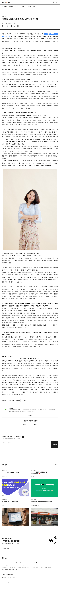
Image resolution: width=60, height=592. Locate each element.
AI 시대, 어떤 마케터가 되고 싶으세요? (10, 501)
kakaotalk (14, 577)
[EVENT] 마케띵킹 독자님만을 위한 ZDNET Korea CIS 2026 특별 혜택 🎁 (44, 472)
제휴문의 (16, 562)
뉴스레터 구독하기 (7, 548)
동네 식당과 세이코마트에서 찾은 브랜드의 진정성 (41, 501)
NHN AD (5, 558)
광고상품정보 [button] (28, 6)
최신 (15, 6)
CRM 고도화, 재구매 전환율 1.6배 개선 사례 (11, 472)
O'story (11, 7)
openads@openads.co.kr (23, 569)
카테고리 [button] (5, 6)
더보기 (56, 465)
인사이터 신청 (23, 562)
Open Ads (6, 2)
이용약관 (3, 574)
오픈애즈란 (4, 562)
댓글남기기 (55, 444)
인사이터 (22, 6)
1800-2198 (11, 569)
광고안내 (36, 562)
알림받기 (30, 415)
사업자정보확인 (18, 567)
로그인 (57, 2)
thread (9, 577)
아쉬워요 (35, 424)
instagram (4, 577)
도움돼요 (24, 424)
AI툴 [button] (34, 6)
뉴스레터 (30, 562)
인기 (18, 6)
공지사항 (10, 562)
